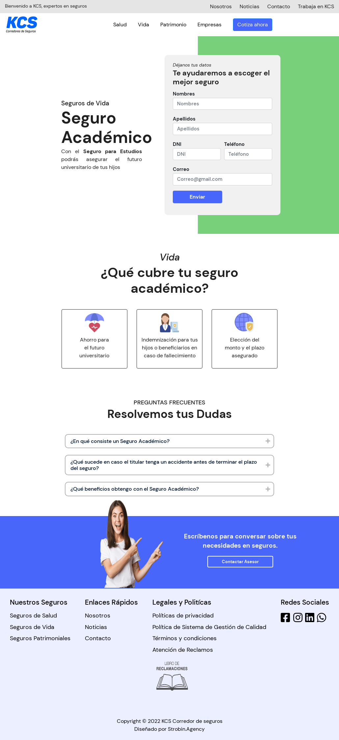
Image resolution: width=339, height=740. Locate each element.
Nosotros (97, 615)
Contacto (98, 638)
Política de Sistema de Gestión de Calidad (209, 627)
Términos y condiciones (184, 638)
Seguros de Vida (32, 627)
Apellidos (184, 119)
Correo (181, 169)
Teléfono (234, 144)
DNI (177, 144)
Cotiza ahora (314, 23)
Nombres (184, 94)
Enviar (197, 196)
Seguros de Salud (33, 615)
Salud (182, 23)
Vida (205, 23)
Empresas (271, 23)
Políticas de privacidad (183, 615)
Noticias (96, 627)
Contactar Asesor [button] (240, 561)
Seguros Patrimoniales (40, 638)
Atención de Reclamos (182, 649)
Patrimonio (235, 23)
